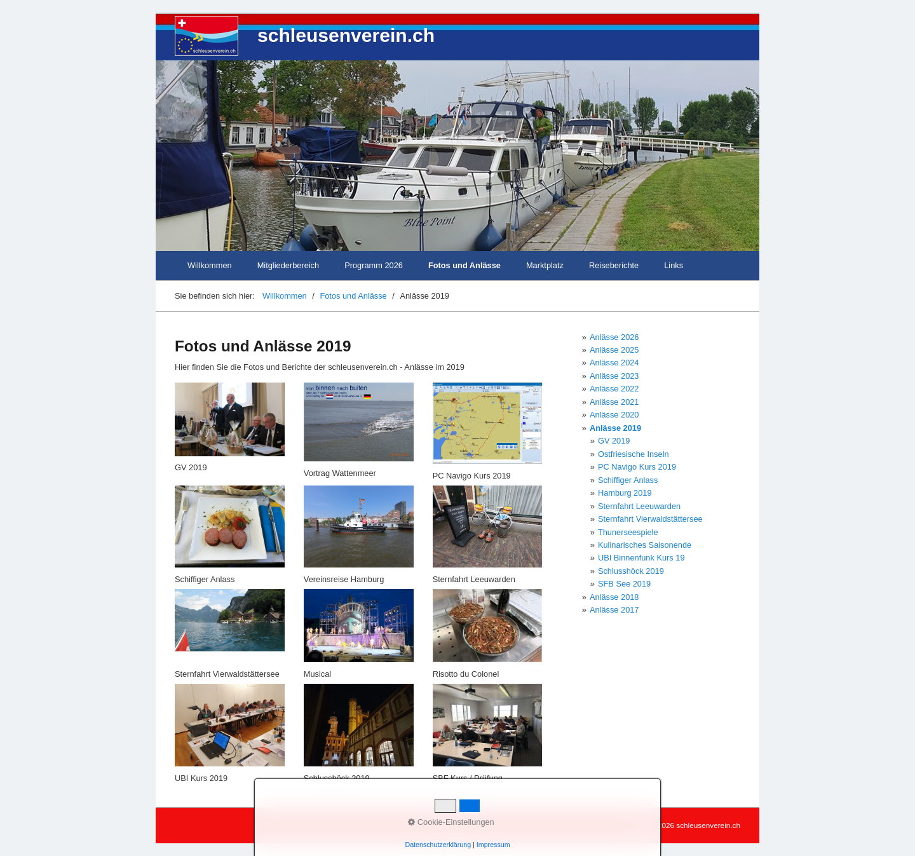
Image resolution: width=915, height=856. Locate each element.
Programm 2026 (373, 265)
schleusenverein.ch (346, 35)
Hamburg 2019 (625, 493)
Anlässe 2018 (614, 597)
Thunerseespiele (628, 532)
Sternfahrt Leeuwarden (639, 506)
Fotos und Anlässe (464, 265)
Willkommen (209, 265)
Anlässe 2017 (614, 610)
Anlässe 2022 (614, 388)
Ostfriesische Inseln (633, 454)
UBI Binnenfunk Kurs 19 (641, 557)
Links (673, 265)
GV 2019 (614, 440)
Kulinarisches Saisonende (644, 545)
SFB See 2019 (624, 583)
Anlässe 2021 (614, 402)
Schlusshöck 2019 (631, 571)
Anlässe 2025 (614, 350)
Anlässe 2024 (614, 362)
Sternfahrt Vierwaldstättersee (650, 519)
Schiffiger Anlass (628, 480)
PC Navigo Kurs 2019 (637, 467)
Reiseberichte (614, 265)
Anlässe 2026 (614, 337)
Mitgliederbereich (288, 265)
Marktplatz (545, 265)
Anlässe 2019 (615, 428)
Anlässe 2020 (614, 414)
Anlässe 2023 (614, 376)
